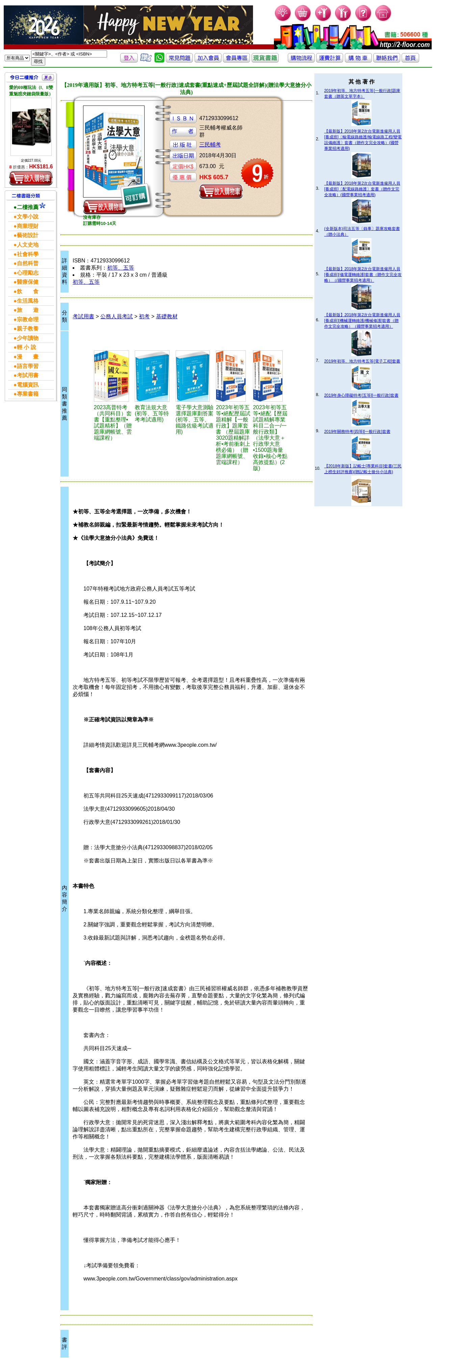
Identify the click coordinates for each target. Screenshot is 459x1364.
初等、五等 (120, 268)
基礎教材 (167, 316)
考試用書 (83, 316)
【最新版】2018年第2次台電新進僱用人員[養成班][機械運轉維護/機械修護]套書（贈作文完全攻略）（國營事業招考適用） (362, 321)
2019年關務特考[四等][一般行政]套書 (357, 431)
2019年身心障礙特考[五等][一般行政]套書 (361, 395)
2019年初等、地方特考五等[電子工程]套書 (362, 361)
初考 (144, 316)
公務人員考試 (116, 316)
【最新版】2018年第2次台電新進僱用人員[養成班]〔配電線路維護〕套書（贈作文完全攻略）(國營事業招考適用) (362, 189)
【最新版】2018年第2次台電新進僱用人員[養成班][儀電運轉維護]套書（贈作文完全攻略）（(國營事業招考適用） (363, 275)
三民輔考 (210, 144)
